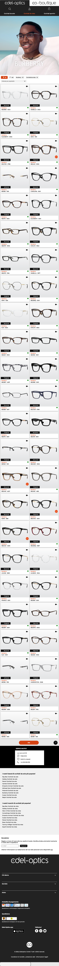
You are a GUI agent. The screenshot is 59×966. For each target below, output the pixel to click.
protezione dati (30, 957)
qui (52, 849)
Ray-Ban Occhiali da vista (10, 806)
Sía (4, 77)
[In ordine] (14, 81)
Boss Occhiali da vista (9, 822)
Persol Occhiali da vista (9, 820)
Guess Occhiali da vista (9, 817)
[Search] (9, 9)
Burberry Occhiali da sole (10, 793)
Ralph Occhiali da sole (9, 797)
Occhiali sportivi (49, 13)
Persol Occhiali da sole (9, 781)
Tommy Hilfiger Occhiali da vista (12, 824)
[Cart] (49, 9)
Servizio (29, 884)
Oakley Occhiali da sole (9, 779)
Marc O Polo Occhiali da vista (11, 811)
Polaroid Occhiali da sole (10, 790)
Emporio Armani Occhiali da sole (12, 786)
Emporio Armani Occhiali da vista (13, 815)
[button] (15, 3)
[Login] (29, 9)
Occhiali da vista (29, 13)
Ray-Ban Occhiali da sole (10, 777)
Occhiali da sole (9, 13)
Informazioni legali (42, 957)
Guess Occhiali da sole (9, 795)
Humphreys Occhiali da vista (11, 813)
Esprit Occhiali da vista (9, 827)
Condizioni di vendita (18, 957)
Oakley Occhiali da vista (10, 808)
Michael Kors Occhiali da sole (11, 788)
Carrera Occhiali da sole (9, 783)
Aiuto (29, 892)
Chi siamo (29, 875)
